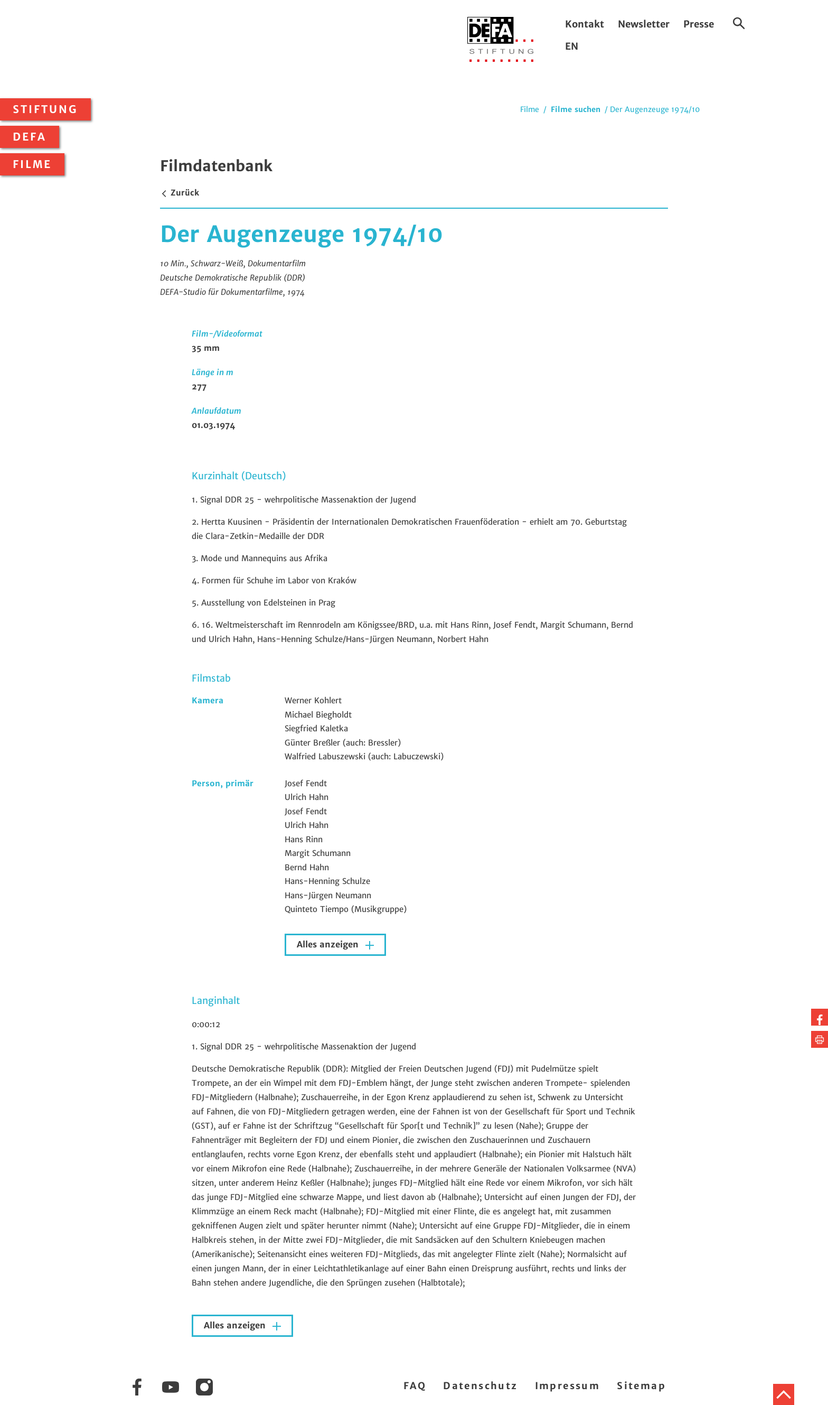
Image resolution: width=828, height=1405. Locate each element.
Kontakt (584, 24)
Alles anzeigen (329, 944)
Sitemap (641, 1386)
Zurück (179, 193)
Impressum (567, 1386)
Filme (32, 164)
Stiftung (45, 109)
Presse (698, 24)
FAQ (414, 1386)
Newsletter (644, 24)
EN (571, 46)
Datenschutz (480, 1386)
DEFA (29, 137)
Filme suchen (575, 109)
